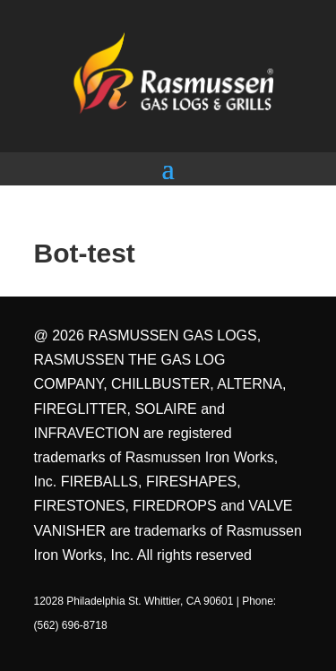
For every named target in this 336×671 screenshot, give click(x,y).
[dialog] (302, 635)
